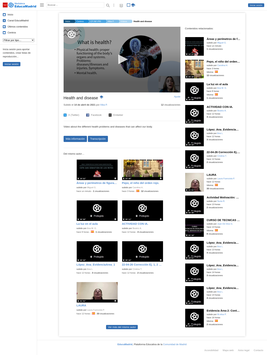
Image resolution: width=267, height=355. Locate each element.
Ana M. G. (92, 228)
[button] (122, 59)
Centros (12, 32)
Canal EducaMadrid (18, 20)
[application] (122, 59)
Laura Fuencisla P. (96, 310)
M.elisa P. (221, 314)
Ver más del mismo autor (122, 327)
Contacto (258, 350)
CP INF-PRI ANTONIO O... (95, 21)
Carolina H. (138, 187)
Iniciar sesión (256, 5)
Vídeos (124, 21)
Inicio (10, 14)
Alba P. (111, 21)
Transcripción (98, 138)
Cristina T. (137, 269)
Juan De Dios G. (225, 224)
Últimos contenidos (18, 26)
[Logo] (71, 34)
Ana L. (90, 269)
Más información (75, 138)
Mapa (228, 350)
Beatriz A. (137, 228)
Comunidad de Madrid (175, 344)
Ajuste (177, 96)
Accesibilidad (211, 350)
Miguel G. (91, 187)
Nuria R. (221, 201)
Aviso (243, 350)
